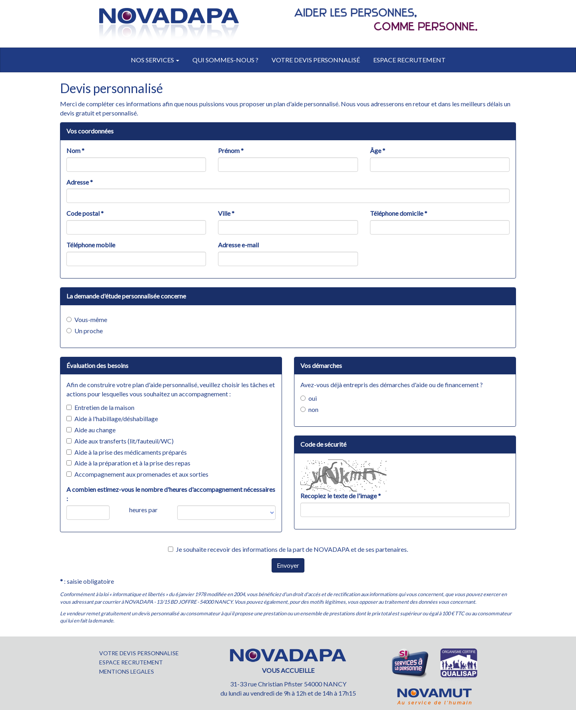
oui (308, 398)
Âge (377, 150)
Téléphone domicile (398, 213)
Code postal (85, 213)
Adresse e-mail (238, 245)
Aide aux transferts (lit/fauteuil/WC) (120, 441)
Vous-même (86, 319)
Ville (226, 213)
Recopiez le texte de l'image (340, 495)
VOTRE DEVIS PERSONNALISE (139, 653)
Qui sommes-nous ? (225, 60)
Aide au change (91, 430)
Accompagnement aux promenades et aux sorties (137, 474)
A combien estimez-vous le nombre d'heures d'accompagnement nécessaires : (170, 493)
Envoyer (288, 565)
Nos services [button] (155, 60)
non (309, 409)
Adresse (79, 182)
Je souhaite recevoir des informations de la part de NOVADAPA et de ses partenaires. (288, 549)
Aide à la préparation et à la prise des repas (128, 463)
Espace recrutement (409, 60)
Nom (75, 150)
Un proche (84, 330)
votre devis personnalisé (316, 60)
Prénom (231, 150)
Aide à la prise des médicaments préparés (126, 452)
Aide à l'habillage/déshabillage (112, 418)
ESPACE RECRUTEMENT (131, 662)
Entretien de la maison (100, 407)
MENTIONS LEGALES (126, 671)
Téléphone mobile (90, 245)
